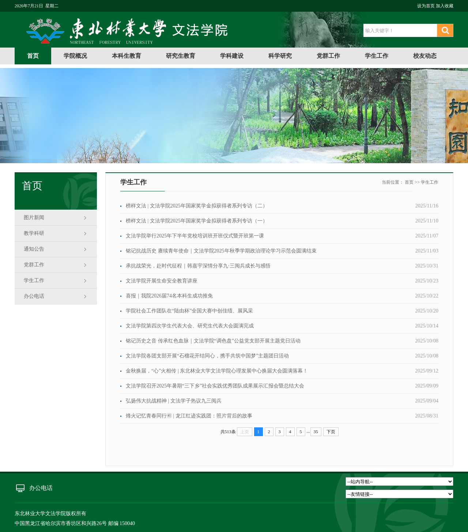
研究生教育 (180, 56)
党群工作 (328, 56)
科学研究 (280, 56)
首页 (33, 56)
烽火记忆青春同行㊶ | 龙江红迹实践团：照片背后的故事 (189, 416)
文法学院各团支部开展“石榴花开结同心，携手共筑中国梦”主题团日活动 (207, 356)
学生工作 (376, 56)
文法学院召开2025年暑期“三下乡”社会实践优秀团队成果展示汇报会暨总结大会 (215, 386)
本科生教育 (126, 56)
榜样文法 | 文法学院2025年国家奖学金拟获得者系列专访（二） (197, 206)
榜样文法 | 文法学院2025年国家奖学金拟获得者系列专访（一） (197, 221)
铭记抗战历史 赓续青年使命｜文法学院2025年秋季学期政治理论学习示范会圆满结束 (221, 251)
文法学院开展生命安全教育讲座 (161, 281)
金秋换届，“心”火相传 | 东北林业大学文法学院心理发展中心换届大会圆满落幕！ (217, 371)
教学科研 (34, 233)
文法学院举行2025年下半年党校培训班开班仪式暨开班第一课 (195, 236)
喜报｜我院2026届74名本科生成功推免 (169, 296)
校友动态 (425, 56)
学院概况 (75, 56)
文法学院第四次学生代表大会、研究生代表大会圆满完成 (190, 326)
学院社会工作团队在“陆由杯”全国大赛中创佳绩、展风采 (189, 311)
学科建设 (232, 56)
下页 (331, 431)
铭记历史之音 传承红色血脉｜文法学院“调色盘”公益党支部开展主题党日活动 (213, 341)
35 (316, 431)
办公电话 (34, 296)
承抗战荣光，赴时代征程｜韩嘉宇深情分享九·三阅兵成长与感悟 (198, 266)
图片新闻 (34, 217)
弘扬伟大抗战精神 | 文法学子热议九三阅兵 (174, 401)
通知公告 (34, 249)
